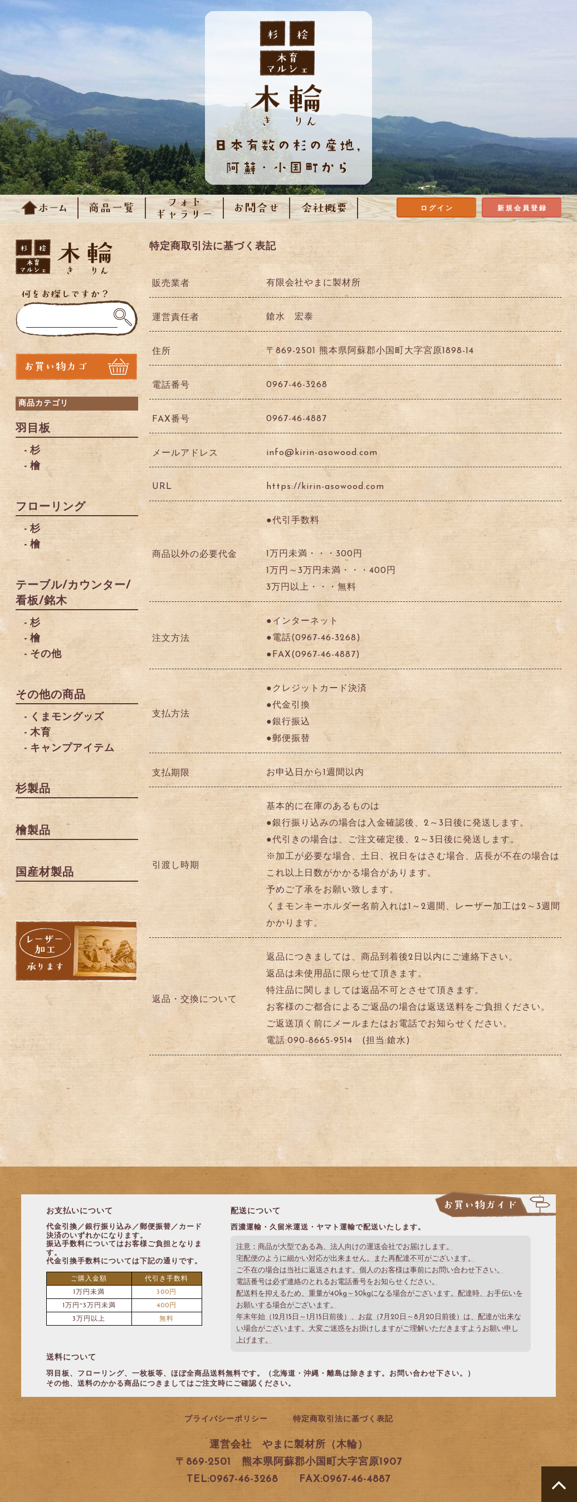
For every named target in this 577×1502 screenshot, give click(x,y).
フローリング (51, 507)
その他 (46, 654)
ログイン (437, 208)
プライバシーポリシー (226, 1419)
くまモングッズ (67, 717)
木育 (40, 733)
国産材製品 (45, 872)
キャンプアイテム (72, 748)
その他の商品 (51, 695)
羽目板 (33, 428)
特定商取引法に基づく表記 (343, 1419)
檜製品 (33, 831)
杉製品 (33, 789)
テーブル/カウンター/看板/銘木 (73, 593)
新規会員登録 (522, 208)
